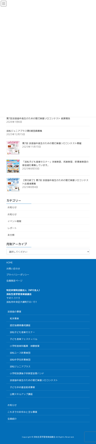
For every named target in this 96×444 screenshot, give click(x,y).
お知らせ (12, 207)
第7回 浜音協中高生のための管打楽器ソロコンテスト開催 (51, 143)
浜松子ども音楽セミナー (22, 332)
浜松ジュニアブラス (20, 366)
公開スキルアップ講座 (21, 394)
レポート (12, 228)
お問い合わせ (13, 268)
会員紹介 (12, 418)
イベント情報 (14, 221)
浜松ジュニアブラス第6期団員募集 (24, 130)
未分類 (11, 234)
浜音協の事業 (14, 311)
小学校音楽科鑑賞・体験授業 (25, 345)
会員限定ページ (14, 280)
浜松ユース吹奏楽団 (20, 352)
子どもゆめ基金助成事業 (22, 387)
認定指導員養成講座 (20, 325)
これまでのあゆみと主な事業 (22, 411)
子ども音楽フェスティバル (23, 339)
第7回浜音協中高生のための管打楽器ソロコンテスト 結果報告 (38, 118)
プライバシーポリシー (17, 274)
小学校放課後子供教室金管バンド (27, 373)
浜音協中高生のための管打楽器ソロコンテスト (34, 380)
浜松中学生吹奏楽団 (20, 359)
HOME (9, 262)
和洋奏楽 (14, 318)
